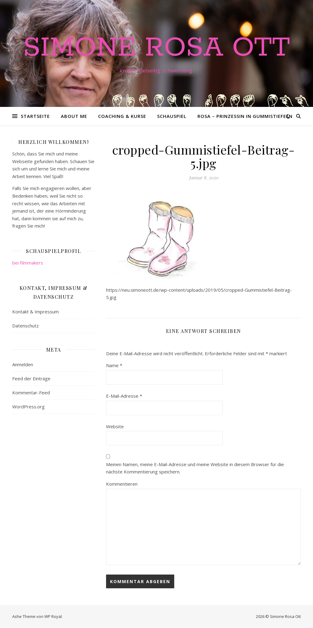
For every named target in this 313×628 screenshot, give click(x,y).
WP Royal (53, 616)
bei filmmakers (27, 263)
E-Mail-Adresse (124, 396)
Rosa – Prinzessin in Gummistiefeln (245, 116)
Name (114, 365)
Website (115, 426)
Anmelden (22, 364)
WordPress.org (28, 406)
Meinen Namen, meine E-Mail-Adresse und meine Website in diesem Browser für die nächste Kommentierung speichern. (195, 468)
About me (74, 116)
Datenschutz (25, 326)
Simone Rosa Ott (156, 48)
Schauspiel (171, 116)
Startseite (35, 116)
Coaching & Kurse (122, 116)
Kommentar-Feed (31, 392)
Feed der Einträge (31, 378)
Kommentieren (122, 484)
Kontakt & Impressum (35, 312)
